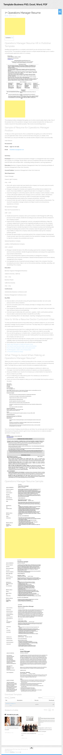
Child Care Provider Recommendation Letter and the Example (23, 348)
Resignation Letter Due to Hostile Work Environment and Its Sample (45, 729)
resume (6, 17)
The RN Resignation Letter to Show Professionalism (20, 351)
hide (12, 39)
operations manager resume (14, 705)
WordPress (12, 752)
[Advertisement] (15, 28)
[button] (23, 702)
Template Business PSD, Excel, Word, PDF (30, 4)
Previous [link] (45, 709)
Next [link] (53, 709)
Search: (40, 699)
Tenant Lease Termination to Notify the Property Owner (21, 346)
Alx (20, 752)
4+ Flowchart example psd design (16, 353)
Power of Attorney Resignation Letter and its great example (22, 349)
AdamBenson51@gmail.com (17, 151)
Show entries (10, 699)
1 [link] (49, 709)
